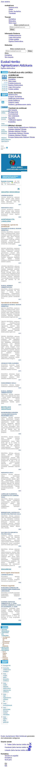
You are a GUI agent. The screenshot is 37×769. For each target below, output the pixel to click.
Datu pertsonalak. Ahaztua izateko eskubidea (7, 711)
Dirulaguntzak (13, 112)
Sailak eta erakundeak (16, 98)
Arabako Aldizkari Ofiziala (17, 129)
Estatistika (12, 122)
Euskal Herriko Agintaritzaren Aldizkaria (16, 63)
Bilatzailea (12, 21)
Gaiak (11, 9)
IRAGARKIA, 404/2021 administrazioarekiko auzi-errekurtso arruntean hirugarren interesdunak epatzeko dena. (10, 579)
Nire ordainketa (13, 116)
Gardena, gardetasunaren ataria (19, 104)
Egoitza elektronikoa (8, 68)
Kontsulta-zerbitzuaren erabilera (7, 669)
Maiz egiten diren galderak (5, 719)
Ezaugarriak (7, 665)
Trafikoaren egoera (15, 120)
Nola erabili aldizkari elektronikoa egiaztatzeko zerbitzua (7, 687)
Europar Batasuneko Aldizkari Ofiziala (21, 137)
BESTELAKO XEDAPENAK (5, 648)
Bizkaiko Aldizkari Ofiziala (17, 131)
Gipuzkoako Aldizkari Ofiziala (18, 133)
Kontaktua (12, 19)
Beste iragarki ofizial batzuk (5, 654)
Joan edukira (5, 2)
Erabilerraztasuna (15, 35)
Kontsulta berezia (4, 118)
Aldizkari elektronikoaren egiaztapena (6, 139)
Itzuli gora (8, 760)
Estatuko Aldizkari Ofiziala (17, 135)
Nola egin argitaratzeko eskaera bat (7, 697)
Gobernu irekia (13, 102)
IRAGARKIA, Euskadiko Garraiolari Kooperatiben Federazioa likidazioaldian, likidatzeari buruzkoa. (10, 595)
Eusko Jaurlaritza (15, 11)
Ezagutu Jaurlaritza (15, 96)
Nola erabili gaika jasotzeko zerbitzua (6, 677)
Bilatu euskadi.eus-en (21, 25)
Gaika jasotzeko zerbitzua (4, 131)
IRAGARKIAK (5, 650)
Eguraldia (11, 118)
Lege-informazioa (15, 37)
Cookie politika (14, 39)
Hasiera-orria (13, 7)
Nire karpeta (9, 57)
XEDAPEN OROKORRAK (5, 630)
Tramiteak (12, 13)
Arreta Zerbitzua (14, 100)
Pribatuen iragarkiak (5, 658)
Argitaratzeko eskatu (5, 112)
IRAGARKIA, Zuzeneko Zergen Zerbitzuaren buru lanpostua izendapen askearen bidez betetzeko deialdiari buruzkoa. (10, 367)
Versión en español (11, 756)
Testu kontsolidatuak (5, 124)
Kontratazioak (13, 114)
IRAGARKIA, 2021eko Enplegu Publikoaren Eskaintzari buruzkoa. (10, 385)
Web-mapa (12, 23)
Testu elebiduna (11, 184)
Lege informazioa (14, 87)
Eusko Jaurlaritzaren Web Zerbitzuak (14, 736)
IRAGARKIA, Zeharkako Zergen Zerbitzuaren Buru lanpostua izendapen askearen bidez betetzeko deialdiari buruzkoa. (10, 376)
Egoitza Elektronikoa (16, 41)
